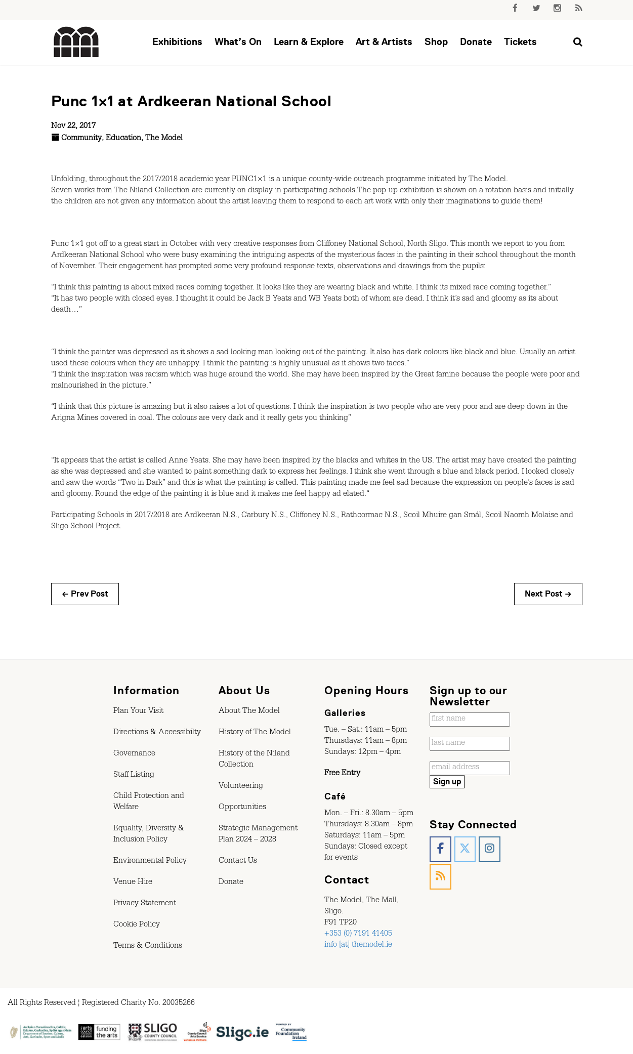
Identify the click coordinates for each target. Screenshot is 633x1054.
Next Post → (548, 594)
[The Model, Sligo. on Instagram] (489, 849)
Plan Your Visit (138, 712)
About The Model (249, 712)
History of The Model (255, 733)
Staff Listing (133, 776)
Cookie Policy (136, 925)
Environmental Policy (150, 862)
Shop (436, 41)
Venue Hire (132, 883)
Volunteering (241, 787)
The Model (164, 139)
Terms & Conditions (147, 947)
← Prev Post (85, 594)
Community (81, 139)
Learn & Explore (309, 41)
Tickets (520, 41)
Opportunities (242, 808)
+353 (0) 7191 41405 (358, 935)
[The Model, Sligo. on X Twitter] (465, 849)
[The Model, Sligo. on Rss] (440, 877)
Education (123, 139)
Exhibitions (177, 41)
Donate (476, 41)
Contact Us (238, 862)
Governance (134, 754)
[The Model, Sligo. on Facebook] (440, 849)
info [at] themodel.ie (358, 946)
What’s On (238, 41)
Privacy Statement (144, 904)
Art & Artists (384, 41)
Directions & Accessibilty (157, 733)
